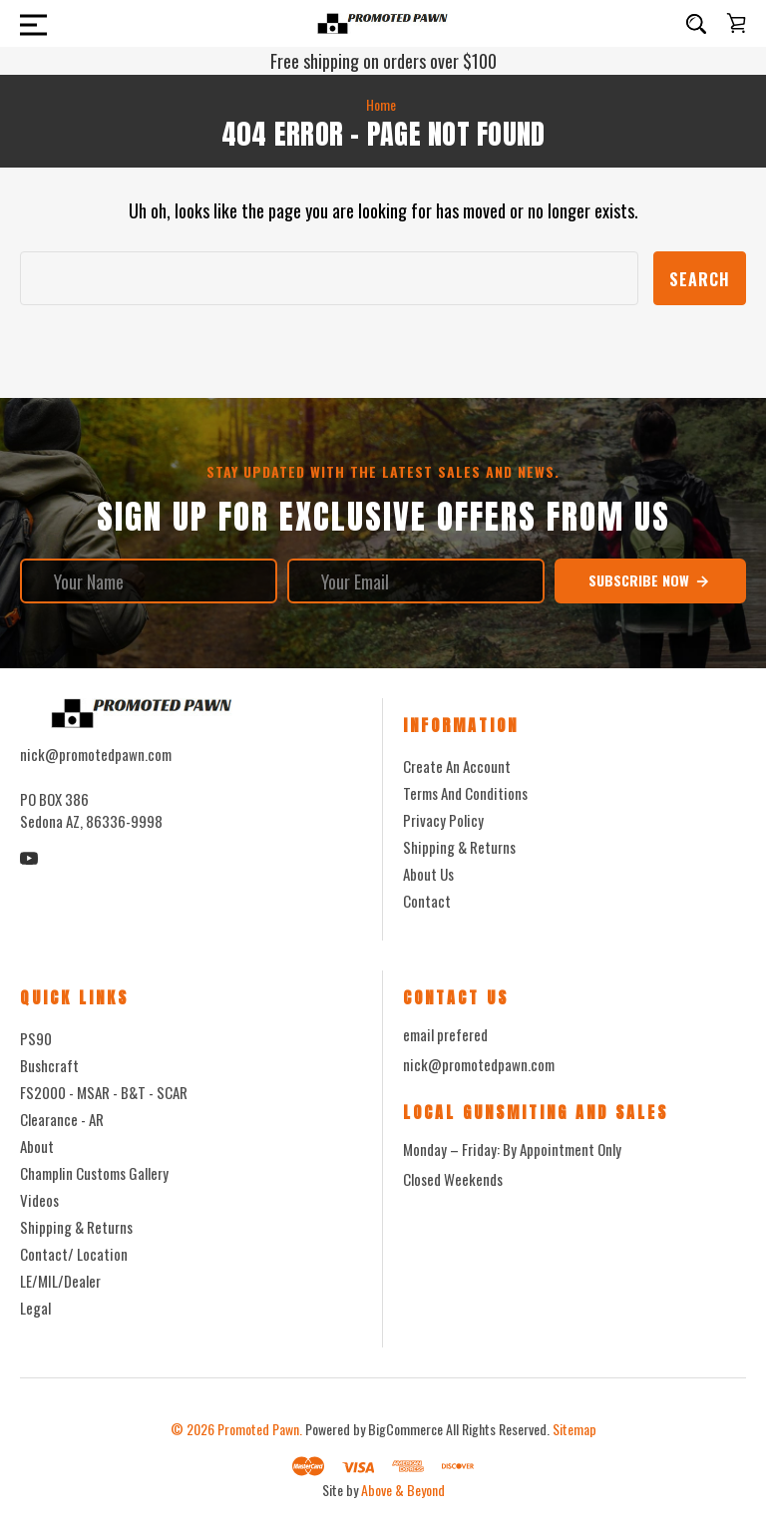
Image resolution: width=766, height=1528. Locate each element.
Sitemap (574, 1428)
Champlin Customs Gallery (94, 1173)
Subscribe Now (649, 580)
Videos (39, 1200)
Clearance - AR (62, 1119)
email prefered (445, 1034)
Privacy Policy (443, 820)
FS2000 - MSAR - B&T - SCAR (104, 1092)
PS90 (36, 1038)
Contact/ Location (74, 1254)
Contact (427, 901)
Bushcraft (49, 1065)
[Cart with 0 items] (736, 23)
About (37, 1146)
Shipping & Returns (459, 847)
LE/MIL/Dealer (60, 1281)
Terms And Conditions (465, 793)
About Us (428, 874)
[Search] (696, 24)
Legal (35, 1308)
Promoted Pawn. (259, 1428)
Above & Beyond (403, 1489)
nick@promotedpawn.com (479, 1064)
